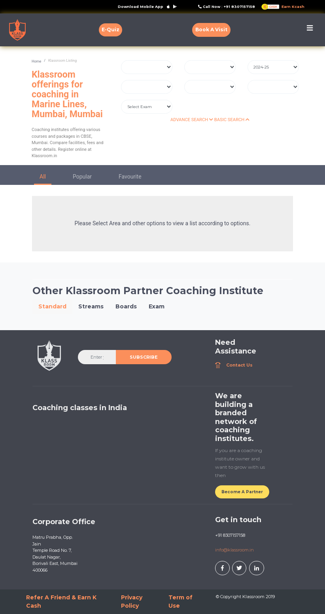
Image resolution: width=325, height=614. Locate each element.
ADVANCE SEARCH (191, 119)
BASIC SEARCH (231, 119)
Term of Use (180, 601)
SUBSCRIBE (143, 357)
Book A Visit (211, 29)
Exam (156, 306)
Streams (91, 306)
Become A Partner (242, 491)
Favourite (130, 176)
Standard (52, 306)
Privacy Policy (131, 601)
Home (36, 61)
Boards (126, 306)
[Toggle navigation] (309, 30)
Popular (82, 176)
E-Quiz (110, 29)
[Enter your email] (97, 357)
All (43, 176)
